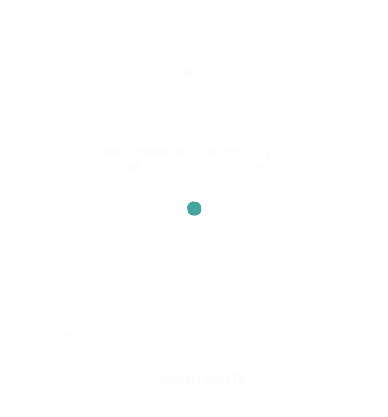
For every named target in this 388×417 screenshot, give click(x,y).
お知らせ (191, 334)
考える (91, 334)
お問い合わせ (229, 334)
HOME (64, 334)
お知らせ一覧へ (194, 263)
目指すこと (156, 334)
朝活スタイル (272, 334)
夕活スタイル (315, 334)
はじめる (121, 334)
